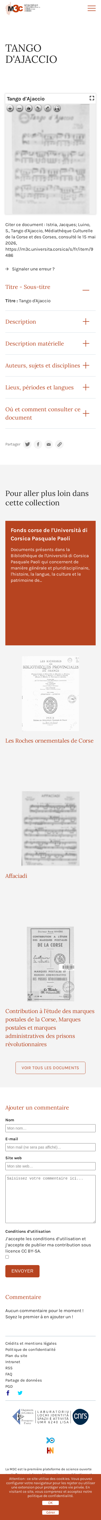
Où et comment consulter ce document (42, 413)
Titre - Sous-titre (27, 286)
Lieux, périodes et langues (39, 387)
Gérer (50, 1512)
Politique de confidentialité (30, 1349)
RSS (9, 1368)
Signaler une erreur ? (33, 269)
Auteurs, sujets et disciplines (42, 365)
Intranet (12, 1361)
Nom (9, 1120)
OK (50, 1503)
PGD (9, 1386)
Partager (12, 444)
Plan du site (16, 1355)
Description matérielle (34, 343)
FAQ (8, 1374)
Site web (13, 1157)
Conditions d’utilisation (27, 1231)
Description (20, 321)
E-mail (11, 1139)
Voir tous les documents (50, 1067)
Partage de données (23, 1380)
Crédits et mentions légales (31, 1343)
